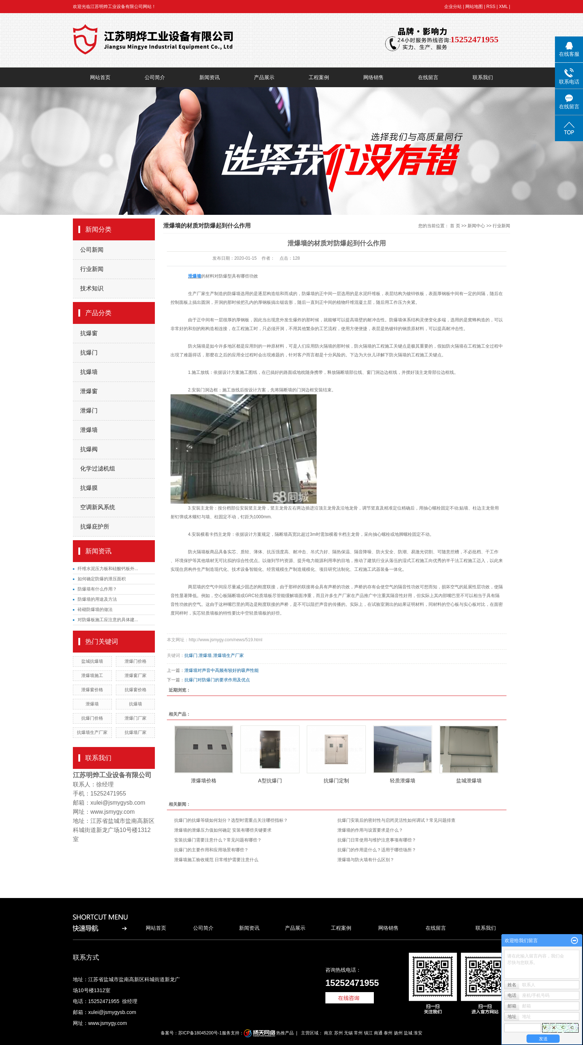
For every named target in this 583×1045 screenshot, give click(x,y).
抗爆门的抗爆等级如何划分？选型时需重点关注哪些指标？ (231, 820)
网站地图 (474, 6)
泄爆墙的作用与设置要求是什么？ (370, 830)
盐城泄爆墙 (469, 780)
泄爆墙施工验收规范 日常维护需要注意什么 (216, 859)
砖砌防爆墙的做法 (95, 609)
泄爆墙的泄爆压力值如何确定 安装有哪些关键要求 (222, 830)
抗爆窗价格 (135, 689)
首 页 (455, 225)
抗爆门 (89, 352)
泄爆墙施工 (92, 675)
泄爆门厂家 (135, 718)
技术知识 (91, 288)
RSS (491, 6)
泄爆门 (89, 410)
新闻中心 (476, 225)
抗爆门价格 (92, 718)
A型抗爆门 (270, 780)
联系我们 (483, 77)
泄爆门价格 (135, 661)
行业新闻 (91, 269)
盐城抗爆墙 (92, 661)
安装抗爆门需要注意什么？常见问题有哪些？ (218, 840)
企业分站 (453, 6)
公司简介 (155, 77)
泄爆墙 (89, 430)
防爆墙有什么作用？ (97, 589)
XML (503, 6)
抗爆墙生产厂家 (92, 732)
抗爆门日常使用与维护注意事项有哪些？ (376, 840)
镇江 (368, 1033)
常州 (358, 1033)
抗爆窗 (89, 333)
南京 (328, 1033)
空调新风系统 (97, 507)
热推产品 (285, 1033)
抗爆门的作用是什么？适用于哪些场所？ (376, 849)
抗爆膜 (89, 488)
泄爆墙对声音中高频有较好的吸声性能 (221, 670)
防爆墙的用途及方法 (97, 599)
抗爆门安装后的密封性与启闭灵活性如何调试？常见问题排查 (396, 820)
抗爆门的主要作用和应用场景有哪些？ (211, 849)
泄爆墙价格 (203, 780)
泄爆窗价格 (92, 689)
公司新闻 (91, 250)
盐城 (408, 1033)
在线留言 (428, 77)
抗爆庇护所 (94, 526)
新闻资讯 (209, 77)
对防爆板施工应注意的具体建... (108, 619)
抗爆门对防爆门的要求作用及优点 (217, 679)
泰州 (388, 1033)
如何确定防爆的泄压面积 (102, 578)
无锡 (348, 1033)
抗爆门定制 (336, 780)
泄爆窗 (89, 391)
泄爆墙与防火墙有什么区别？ (365, 859)
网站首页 (100, 77)
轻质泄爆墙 (402, 780)
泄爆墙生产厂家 (228, 655)
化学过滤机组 (97, 468)
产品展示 (264, 77)
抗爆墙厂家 (135, 732)
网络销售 (373, 77)
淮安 (418, 1033)
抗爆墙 (89, 372)
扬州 (398, 1033)
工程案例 (319, 77)
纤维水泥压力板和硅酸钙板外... (108, 568)
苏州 (338, 1033)
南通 (378, 1033)
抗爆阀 (89, 449)
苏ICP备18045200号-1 (200, 1033)
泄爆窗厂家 (135, 675)
